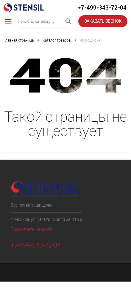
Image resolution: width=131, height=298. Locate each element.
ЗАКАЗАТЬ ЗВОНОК (102, 21)
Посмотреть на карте (31, 229)
